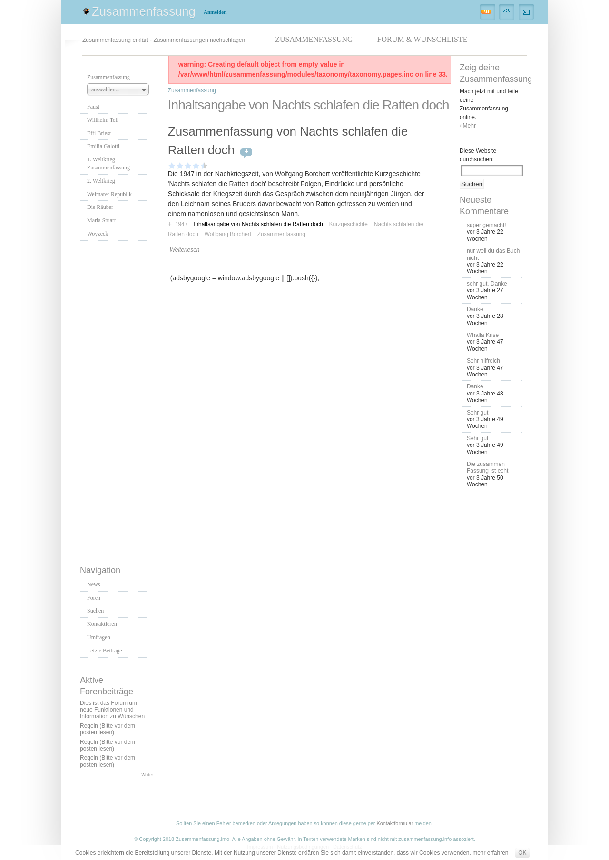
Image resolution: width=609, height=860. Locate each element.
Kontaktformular (394, 823)
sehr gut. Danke (487, 283)
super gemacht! (486, 225)
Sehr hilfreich (483, 360)
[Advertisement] (118, 400)
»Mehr (468, 125)
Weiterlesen (185, 250)
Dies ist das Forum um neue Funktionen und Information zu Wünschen (112, 710)
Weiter (147, 774)
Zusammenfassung (144, 11)
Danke (475, 309)
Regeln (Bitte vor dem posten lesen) (107, 729)
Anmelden (215, 12)
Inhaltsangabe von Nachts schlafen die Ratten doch (258, 224)
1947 (181, 224)
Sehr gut (477, 412)
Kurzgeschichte (348, 224)
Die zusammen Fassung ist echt (487, 467)
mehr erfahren (490, 853)
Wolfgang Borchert (228, 234)
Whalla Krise (483, 335)
